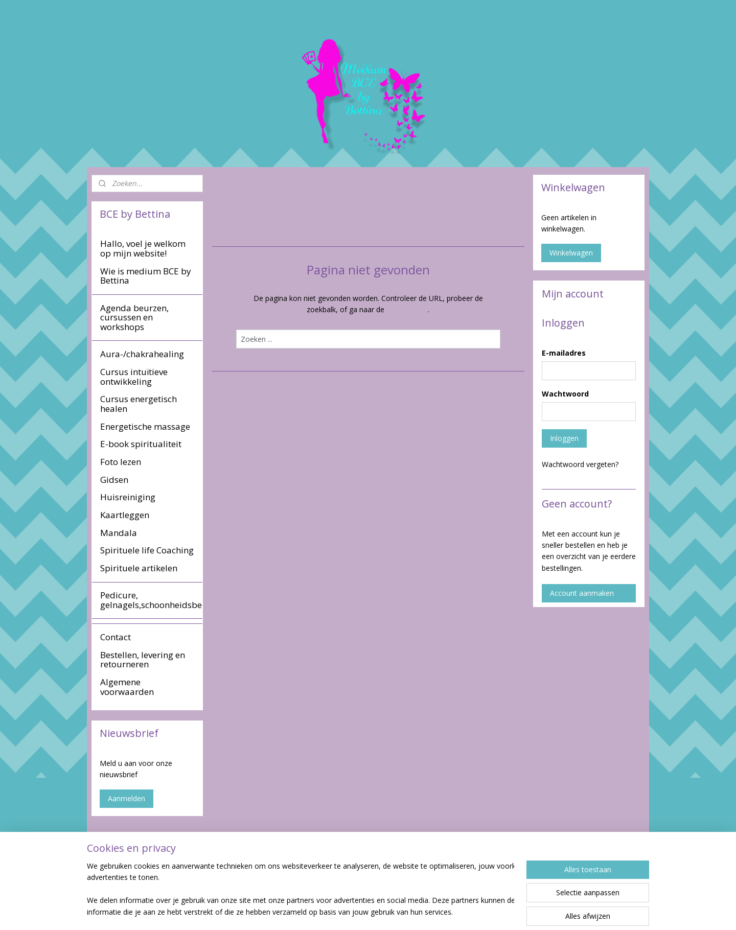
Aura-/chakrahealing (142, 354)
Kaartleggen (124, 515)
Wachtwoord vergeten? (580, 464)
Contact (115, 637)
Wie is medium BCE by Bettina (145, 276)
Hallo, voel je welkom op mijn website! (143, 248)
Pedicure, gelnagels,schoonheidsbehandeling (151, 600)
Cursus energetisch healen (138, 403)
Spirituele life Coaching (147, 550)
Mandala (118, 533)
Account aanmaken (582, 593)
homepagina (407, 309)
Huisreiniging (127, 497)
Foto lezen (120, 462)
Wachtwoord (565, 394)
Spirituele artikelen (138, 568)
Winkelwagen (571, 253)
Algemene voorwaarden (127, 687)
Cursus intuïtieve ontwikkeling (134, 376)
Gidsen (114, 479)
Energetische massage (145, 426)
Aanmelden (126, 798)
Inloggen (564, 438)
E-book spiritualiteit (140, 444)
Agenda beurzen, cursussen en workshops (134, 317)
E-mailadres (564, 353)
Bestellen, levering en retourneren (142, 659)
